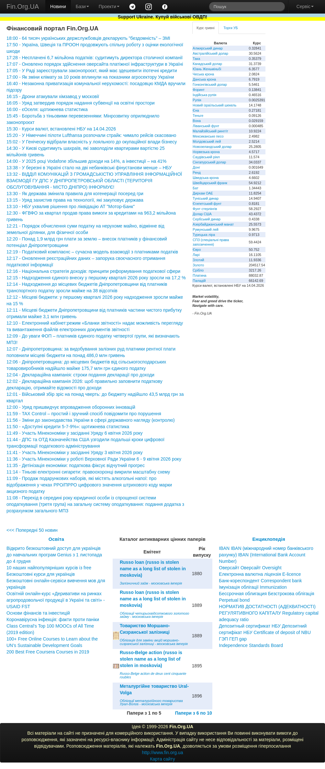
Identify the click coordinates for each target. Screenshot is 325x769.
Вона (197, 121)
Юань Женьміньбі (207, 69)
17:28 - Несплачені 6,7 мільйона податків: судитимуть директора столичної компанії (94, 57)
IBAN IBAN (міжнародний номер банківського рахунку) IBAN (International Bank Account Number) (266, 555)
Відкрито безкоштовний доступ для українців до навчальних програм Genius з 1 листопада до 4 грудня (54, 555)
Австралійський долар (210, 53)
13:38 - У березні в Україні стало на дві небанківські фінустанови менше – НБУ (89, 167)
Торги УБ (231, 28)
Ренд (197, 172)
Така (196, 59)
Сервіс (305, 6)
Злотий (198, 260)
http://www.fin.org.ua (162, 752)
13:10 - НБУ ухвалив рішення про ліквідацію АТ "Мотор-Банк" (70, 206)
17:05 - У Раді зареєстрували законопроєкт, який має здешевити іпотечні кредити (91, 70)
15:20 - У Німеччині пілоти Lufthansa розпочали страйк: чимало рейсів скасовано (91, 135)
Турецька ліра (204, 235)
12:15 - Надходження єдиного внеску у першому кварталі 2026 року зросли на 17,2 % (96, 277)
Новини (58, 6)
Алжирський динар (208, 48)
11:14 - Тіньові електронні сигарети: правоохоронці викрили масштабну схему (88, 471)
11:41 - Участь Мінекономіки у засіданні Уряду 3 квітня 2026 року (74, 452)
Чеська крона (203, 74)
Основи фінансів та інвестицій (38, 613)
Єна (196, 110)
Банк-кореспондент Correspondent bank (260, 580)
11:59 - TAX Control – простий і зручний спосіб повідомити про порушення (83, 413)
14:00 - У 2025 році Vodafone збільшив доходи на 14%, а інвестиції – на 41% (86, 161)
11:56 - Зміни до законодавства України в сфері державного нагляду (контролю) (90, 420)
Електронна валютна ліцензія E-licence (260, 574)
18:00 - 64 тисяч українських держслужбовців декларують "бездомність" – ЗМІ (88, 38)
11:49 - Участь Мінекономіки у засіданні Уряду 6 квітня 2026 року (74, 433)
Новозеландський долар (212, 147)
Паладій (199, 281)
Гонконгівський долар (210, 84)
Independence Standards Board (251, 645)
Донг (196, 167)
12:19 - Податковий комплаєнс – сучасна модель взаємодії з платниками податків (92, 251)
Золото (198, 265)
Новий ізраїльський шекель (214, 105)
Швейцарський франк (210, 183)
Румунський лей (205, 229)
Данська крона (204, 79)
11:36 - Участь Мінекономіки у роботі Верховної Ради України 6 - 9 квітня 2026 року (93, 459)
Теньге (198, 115)
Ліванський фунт (206, 126)
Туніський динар (206, 198)
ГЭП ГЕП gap (233, 638)
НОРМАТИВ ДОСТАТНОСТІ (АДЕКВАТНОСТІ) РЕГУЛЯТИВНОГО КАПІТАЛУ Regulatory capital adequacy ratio (269, 613)
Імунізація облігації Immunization (253, 587)
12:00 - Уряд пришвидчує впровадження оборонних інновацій (70, 407)
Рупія (197, 100)
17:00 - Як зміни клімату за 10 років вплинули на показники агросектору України (90, 77)
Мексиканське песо (208, 136)
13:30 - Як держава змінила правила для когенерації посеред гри (74, 193)
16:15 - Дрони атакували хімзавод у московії (52, 96)
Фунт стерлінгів (205, 209)
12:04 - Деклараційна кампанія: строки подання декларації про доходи (80, 374)
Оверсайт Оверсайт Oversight (250, 567)
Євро (197, 249)
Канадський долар (207, 64)
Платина (199, 275)
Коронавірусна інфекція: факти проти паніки (52, 619)
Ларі (196, 255)
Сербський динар (206, 219)
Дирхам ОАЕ (203, 193)
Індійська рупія (204, 95)
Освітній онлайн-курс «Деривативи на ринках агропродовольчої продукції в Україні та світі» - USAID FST (55, 600)
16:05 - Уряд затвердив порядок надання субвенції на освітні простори (80, 103)
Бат (195, 188)
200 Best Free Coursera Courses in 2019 (47, 651)
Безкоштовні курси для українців (40, 574)
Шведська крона (206, 178)
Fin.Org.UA (22, 6)
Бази (82, 6)
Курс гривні (205, 28)
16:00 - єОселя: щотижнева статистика (47, 109)
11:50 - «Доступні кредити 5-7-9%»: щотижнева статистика (67, 426)
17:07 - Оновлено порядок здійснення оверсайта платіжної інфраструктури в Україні (94, 64)
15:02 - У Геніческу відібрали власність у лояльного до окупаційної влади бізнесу (91, 141)
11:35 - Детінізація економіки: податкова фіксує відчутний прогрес (75, 465)
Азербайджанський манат (213, 224)
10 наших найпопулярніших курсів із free (48, 567)
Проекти (109, 6)
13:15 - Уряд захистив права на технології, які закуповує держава (74, 200)
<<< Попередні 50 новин (32, 530)
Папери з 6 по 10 (193, 713)
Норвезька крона (206, 152)
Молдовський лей (207, 141)
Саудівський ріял (206, 157)
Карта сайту (162, 759)
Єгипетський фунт (207, 204)
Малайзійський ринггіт (210, 131)
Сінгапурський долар (209, 162)
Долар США (202, 214)
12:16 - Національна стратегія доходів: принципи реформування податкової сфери (93, 271)
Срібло (198, 270)
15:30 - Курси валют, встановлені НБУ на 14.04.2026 (61, 128)
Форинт (199, 90)
